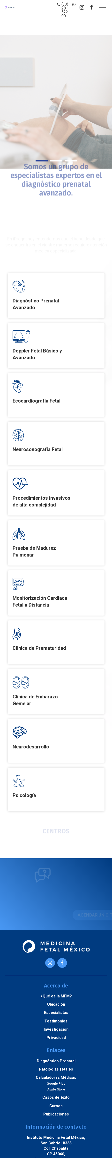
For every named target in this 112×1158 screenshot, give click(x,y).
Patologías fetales (56, 1069)
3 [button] (71, 160)
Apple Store (56, 1089)
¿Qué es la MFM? (56, 996)
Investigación (56, 1029)
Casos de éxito (56, 1097)
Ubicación (56, 1004)
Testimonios (56, 1021)
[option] (56, 102)
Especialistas (56, 1012)
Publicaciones (56, 1114)
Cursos (56, 1106)
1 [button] (42, 160)
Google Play (56, 1083)
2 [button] (56, 160)
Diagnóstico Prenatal (56, 1061)
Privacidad (56, 1037)
